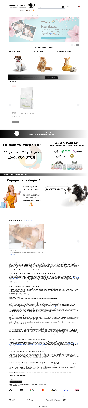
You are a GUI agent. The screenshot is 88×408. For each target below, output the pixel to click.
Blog (64, 400)
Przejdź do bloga (28, 220)
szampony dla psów (54, 306)
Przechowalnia (11, 400)
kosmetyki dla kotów (15, 278)
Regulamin (47, 398)
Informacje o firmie (66, 398)
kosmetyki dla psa (75, 277)
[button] (63, 7)
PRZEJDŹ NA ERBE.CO (51, 77)
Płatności (28, 398)
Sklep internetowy (43, 406)
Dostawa (28, 399)
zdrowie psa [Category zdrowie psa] (13, 250)
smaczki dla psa (32, 344)
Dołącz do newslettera (16, 381)
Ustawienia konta (12, 399)
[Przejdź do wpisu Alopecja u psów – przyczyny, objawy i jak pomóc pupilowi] (26, 236)
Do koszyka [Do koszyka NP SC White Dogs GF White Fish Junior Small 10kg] (15, 121)
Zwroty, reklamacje (30, 400)
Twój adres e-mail (12, 379)
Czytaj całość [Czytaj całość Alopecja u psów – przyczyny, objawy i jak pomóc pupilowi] (13, 254)
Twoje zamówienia (12, 398)
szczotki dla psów (64, 306)
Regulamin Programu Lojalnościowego (52, 400)
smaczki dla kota (41, 344)
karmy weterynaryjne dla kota (18, 344)
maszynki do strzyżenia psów (19, 308)
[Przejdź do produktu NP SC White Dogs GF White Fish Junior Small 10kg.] (26, 98)
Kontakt (64, 399)
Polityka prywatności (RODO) (50, 399)
